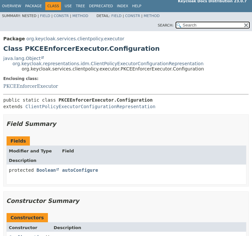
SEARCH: (166, 25)
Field (45, 16)
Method (80, 16)
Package (33, 6)
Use (68, 6)
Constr (61, 16)
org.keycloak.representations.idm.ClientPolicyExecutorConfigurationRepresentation (107, 63)
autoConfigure (80, 170)
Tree (80, 6)
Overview (11, 6)
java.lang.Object (22, 58)
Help (136, 6)
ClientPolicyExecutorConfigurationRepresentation (90, 106)
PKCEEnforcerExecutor (30, 86)
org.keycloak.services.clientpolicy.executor (75, 38)
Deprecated (101, 6)
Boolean (46, 170)
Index (122, 6)
